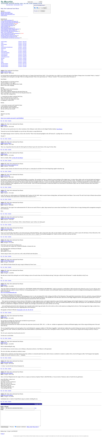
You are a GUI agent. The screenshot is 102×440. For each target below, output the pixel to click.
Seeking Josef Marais (4, 26)
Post (1, 120)
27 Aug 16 (20, 63)
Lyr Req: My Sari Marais (17, 157)
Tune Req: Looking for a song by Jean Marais (9, 35)
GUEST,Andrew (4, 41)
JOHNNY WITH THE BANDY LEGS (8, 14)
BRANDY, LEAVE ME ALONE (6, 13)
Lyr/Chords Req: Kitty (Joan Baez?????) (8, 36)
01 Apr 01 (20, 48)
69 (14, 27)
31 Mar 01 (20, 41)
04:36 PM (24, 51)
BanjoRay (3, 58)
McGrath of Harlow (4, 63)
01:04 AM (24, 52)
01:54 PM (24, 66)
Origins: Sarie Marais (8, 20)
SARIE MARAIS (4, 15)
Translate (9, 120)
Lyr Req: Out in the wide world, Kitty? (8, 24)
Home (21, 4)
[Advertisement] (42, 23)
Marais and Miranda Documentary (7, 27)
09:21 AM (24, 64)
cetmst (2, 49)
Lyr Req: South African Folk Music (7, 34)
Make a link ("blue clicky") (33, 429)
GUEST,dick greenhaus (5, 52)
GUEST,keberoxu (4, 55)
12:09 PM (24, 58)
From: (2, 71)
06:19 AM (24, 48)
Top (3, 120)
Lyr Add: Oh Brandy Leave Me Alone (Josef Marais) (10, 37)
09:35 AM (24, 42)
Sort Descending (17, 4)
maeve (2, 59)
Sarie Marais (59, 129)
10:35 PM (24, 47)
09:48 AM (24, 56)
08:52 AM (24, 41)
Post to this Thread (9, 4)
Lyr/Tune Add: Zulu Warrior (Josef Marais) (8, 21)
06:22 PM (24, 53)
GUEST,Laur (3, 48)
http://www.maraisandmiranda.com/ (9, 292)
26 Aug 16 (20, 56)
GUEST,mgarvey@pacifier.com (6, 47)
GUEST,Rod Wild (4, 53)
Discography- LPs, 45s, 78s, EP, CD (25, 309)
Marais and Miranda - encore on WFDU (8, 30)
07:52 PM (24, 45)
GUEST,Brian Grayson (5, 56)
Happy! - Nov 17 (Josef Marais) (6, 32)
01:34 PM (24, 60)
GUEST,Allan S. (4, 44)
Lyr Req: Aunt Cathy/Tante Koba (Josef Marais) (9, 31)
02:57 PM (24, 44)
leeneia (2, 62)
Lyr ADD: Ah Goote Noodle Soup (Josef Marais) (9, 22)
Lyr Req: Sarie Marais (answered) (7, 23)
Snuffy (2, 42)
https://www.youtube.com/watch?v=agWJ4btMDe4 (12, 118)
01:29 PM (24, 59)
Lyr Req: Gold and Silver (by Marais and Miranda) (10, 33)
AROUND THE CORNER (5, 12)
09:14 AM (24, 63)
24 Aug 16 (20, 53)
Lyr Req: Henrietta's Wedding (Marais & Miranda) (10, 28)
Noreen (2, 45)
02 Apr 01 (20, 52)
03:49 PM (24, 62)
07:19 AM (24, 49)
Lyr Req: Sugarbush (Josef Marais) (7, 25)
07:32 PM (24, 55)
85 (17, 21)
